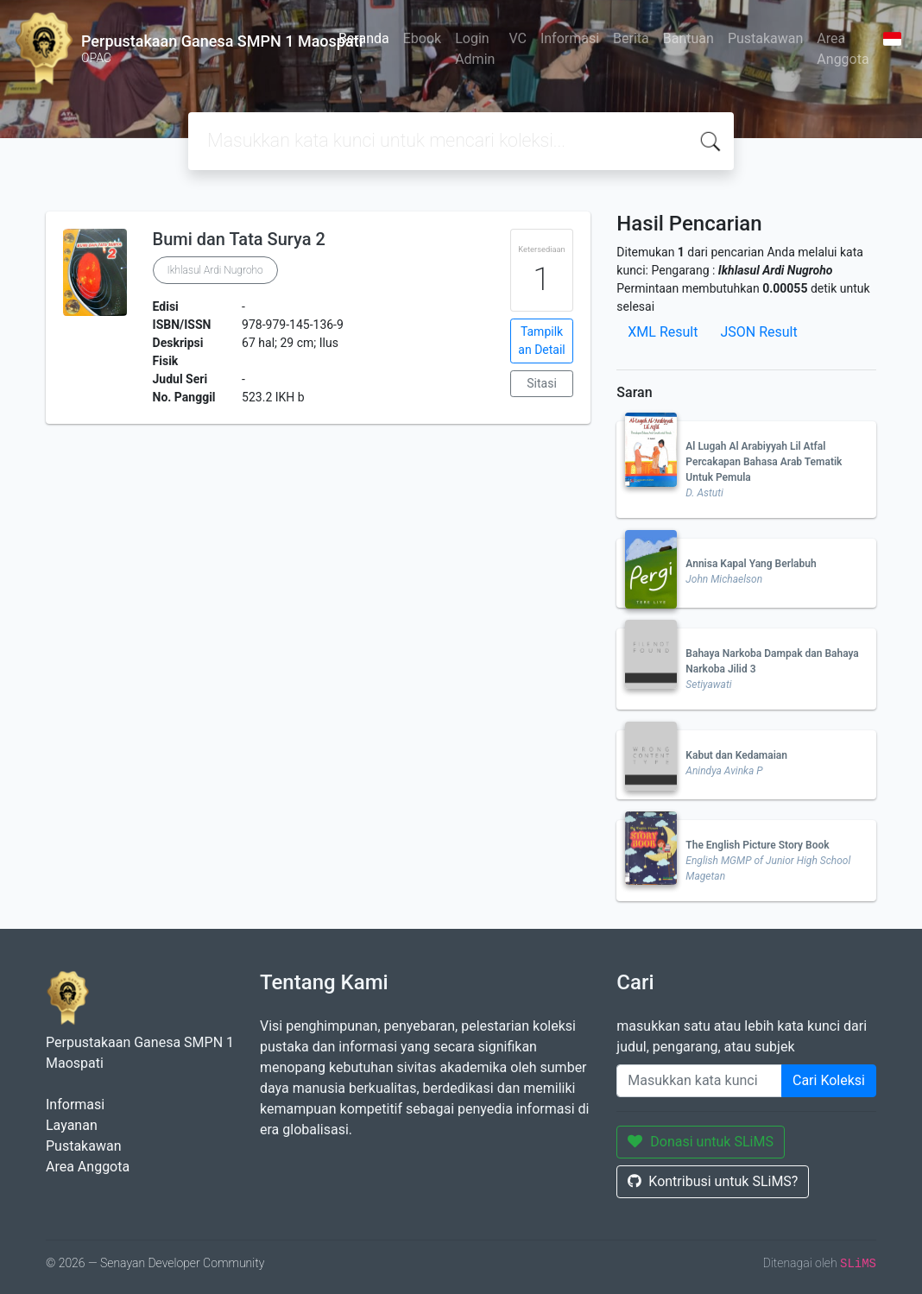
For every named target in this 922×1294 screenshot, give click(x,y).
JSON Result (758, 332)
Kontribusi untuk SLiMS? (713, 1181)
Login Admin (475, 48)
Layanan (72, 1125)
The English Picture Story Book (757, 845)
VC (517, 38)
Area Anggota (842, 48)
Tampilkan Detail (541, 341)
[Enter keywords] (699, 1080)
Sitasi (542, 383)
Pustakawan (765, 38)
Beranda (363, 38)
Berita (631, 38)
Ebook (422, 38)
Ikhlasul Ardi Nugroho (215, 270)
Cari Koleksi (829, 1080)
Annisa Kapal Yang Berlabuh (750, 564)
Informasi (569, 38)
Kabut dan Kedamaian (736, 755)
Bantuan (688, 38)
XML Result (663, 332)
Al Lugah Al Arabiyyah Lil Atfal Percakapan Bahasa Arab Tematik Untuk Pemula (763, 461)
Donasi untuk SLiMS (701, 1141)
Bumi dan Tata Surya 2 (239, 239)
